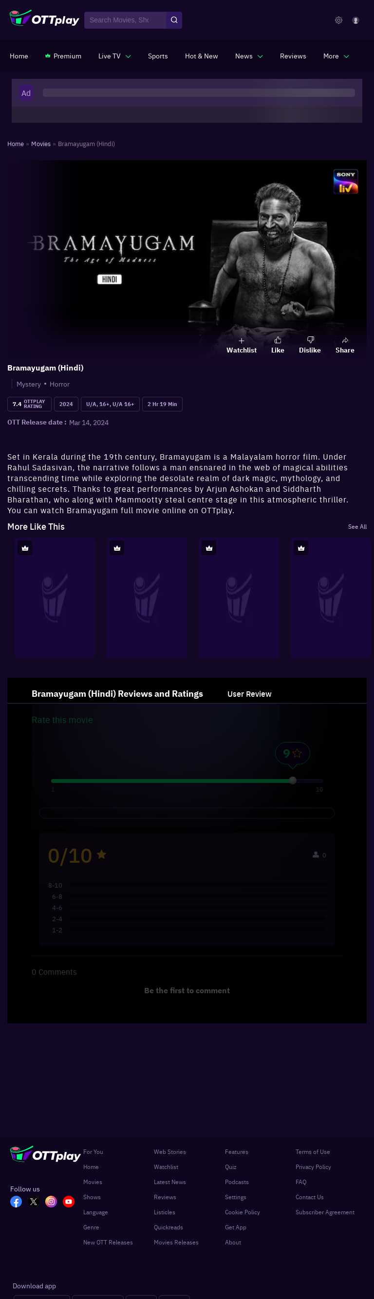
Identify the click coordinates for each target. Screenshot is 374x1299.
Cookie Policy (242, 1212)
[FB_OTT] (19, 1202)
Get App (235, 1227)
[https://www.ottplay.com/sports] (158, 55)
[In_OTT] (54, 1202)
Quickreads (168, 1227)
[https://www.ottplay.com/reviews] (293, 55)
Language (95, 1212)
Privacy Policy (313, 1166)
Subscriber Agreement (325, 1212)
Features (236, 1151)
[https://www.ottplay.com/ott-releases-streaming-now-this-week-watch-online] (201, 55)
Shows (92, 1197)
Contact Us (310, 1197)
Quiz (231, 1166)
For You (93, 1151)
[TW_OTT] (36, 1202)
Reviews (165, 1197)
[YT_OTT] (71, 1202)
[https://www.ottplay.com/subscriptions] (63, 55)
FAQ (301, 1182)
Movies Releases (176, 1242)
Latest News (170, 1182)
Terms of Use (313, 1151)
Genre (91, 1227)
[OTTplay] (44, 20)
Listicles (164, 1212)
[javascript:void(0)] (114, 55)
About (233, 1242)
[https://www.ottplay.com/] (19, 55)
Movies (92, 1182)
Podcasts (237, 1182)
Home (91, 1166)
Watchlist (166, 1166)
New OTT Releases (108, 1242)
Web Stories (170, 1151)
